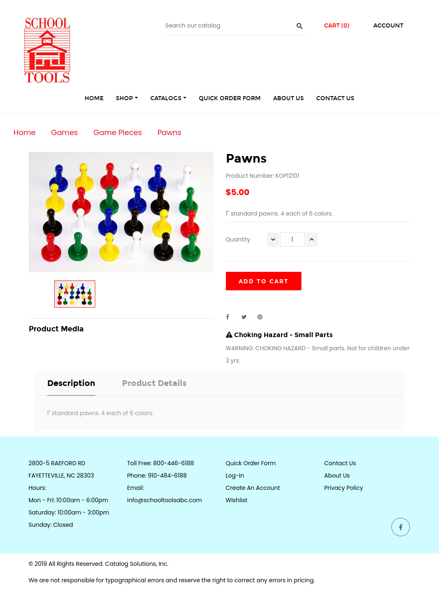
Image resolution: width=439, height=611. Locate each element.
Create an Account (253, 488)
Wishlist (237, 500)
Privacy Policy (343, 488)
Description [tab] (71, 383)
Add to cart (264, 281)
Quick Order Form (251, 463)
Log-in (235, 475)
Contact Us (340, 463)
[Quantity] (292, 239)
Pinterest (263, 317)
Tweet (247, 317)
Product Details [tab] (154, 383)
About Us (337, 475)
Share (232, 317)
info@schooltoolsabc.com (164, 500)
